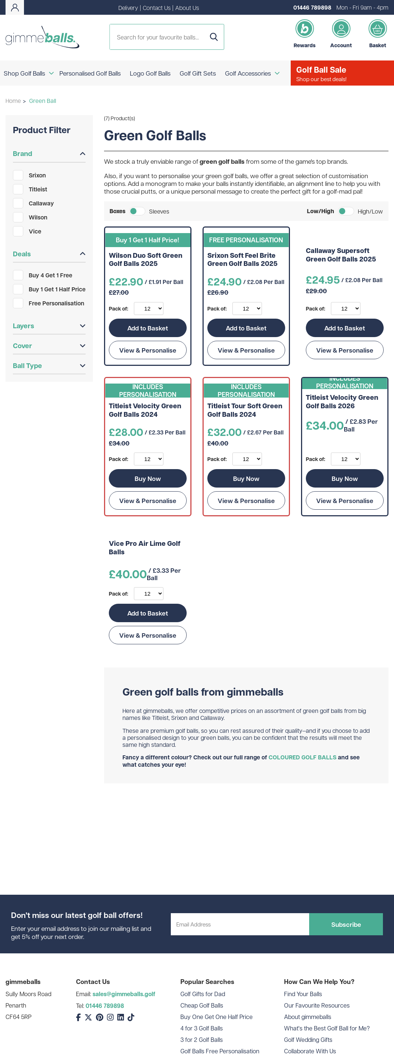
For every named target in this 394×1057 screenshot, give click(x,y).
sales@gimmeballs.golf (124, 994)
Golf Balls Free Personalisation (219, 1051)
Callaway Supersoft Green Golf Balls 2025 (341, 255)
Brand (49, 153)
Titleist (30, 189)
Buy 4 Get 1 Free (42, 275)
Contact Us (156, 7)
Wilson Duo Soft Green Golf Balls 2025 (145, 260)
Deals (49, 254)
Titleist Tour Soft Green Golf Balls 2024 (244, 410)
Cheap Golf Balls (201, 1005)
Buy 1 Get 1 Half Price (49, 289)
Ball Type (49, 365)
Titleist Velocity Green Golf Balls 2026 (342, 402)
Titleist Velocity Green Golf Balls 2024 (145, 410)
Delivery (128, 7)
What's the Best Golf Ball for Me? (327, 1028)
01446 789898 (312, 7)
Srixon (29, 175)
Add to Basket (147, 327)
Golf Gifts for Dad (202, 994)
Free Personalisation (48, 303)
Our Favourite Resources (317, 1005)
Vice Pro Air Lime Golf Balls (144, 548)
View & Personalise (147, 350)
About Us (187, 7)
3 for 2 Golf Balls (201, 1039)
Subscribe (346, 924)
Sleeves (159, 211)
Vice (27, 231)
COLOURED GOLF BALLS (302, 757)
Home (13, 100)
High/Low (370, 211)
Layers (49, 325)
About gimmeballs (307, 1016)
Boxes (117, 211)
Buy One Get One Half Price (216, 1016)
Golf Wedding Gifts (308, 1039)
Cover (49, 345)
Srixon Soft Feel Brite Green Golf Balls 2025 (242, 260)
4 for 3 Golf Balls (201, 1028)
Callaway (33, 203)
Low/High (320, 211)
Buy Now (148, 478)
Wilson (30, 217)
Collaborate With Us (310, 1051)
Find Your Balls (303, 994)
